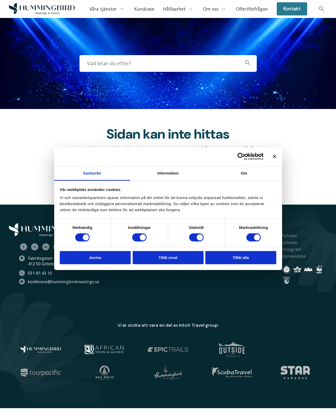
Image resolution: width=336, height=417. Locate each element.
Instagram (289, 249)
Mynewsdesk (292, 256)
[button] (247, 63)
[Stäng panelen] (274, 156)
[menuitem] (42, 9)
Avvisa (95, 257)
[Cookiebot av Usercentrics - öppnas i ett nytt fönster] (241, 156)
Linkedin (287, 242)
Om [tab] (244, 173)
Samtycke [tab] (92, 173)
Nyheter (287, 235)
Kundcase (144, 9)
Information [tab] (168, 173)
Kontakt (292, 9)
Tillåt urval (168, 257)
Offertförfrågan (252, 9)
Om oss (211, 9)
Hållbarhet (174, 9)
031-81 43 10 (43, 273)
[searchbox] (159, 63)
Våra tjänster (103, 9)
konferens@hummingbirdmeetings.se (66, 281)
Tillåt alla (241, 257)
